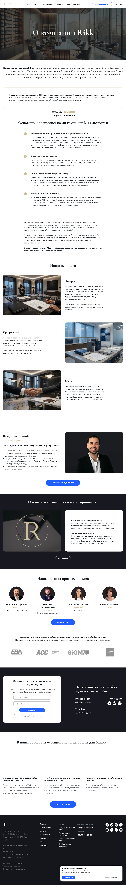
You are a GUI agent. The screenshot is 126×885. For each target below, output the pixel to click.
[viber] (116, 826)
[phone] (32, 703)
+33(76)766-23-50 (84, 835)
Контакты (77, 4)
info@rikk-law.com (85, 828)
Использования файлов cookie (13, 869)
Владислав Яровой (16, 604)
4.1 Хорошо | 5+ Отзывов (63, 115)
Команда (59, 4)
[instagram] (107, 831)
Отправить (32, 710)
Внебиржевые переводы (65, 845)
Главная (43, 824)
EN (116, 4)
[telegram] (107, 826)
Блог (68, 4)
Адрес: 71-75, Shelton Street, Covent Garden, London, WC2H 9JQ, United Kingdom (15, 837)
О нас (27, 4)
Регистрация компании (64, 834)
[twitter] (111, 831)
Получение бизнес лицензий (67, 829)
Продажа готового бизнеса (67, 840)
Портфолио (47, 4)
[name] (32, 697)
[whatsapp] (111, 826)
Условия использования (11, 866)
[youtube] (121, 831)
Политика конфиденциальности (14, 863)
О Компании (45, 828)
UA (121, 4)
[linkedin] (116, 831)
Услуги (36, 4)
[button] (102, 4)
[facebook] (121, 826)
